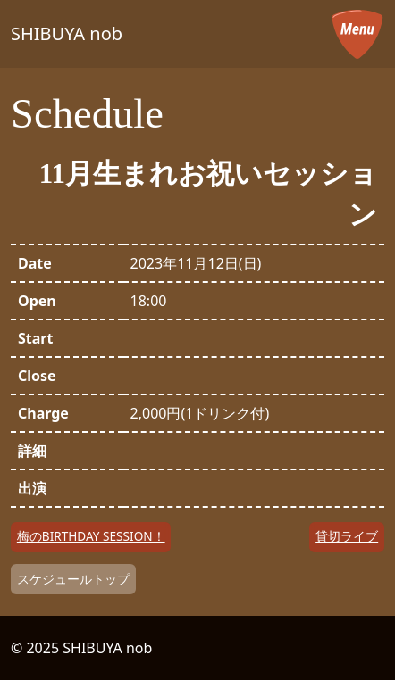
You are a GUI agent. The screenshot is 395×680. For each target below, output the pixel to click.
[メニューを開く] (357, 34)
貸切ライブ (346, 535)
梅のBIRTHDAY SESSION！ (91, 535)
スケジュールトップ (73, 578)
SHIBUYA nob (66, 33)
